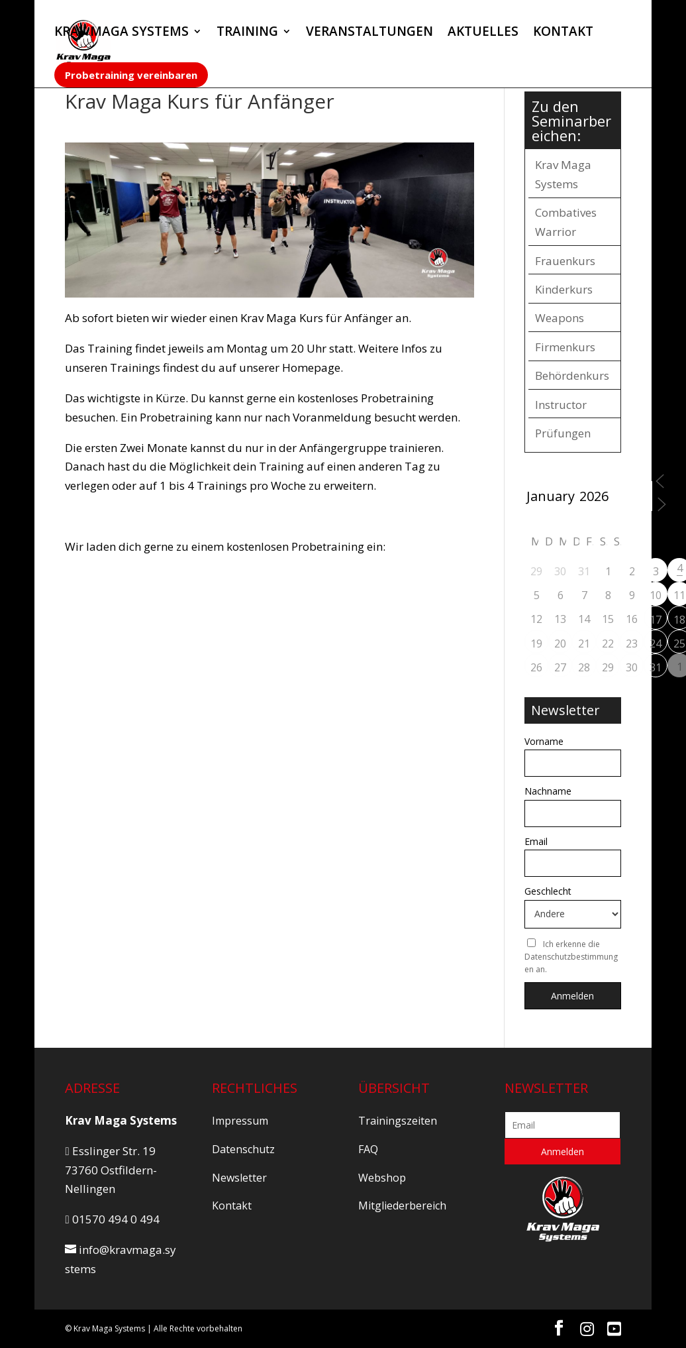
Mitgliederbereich (402, 1205)
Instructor (561, 404)
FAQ (368, 1149)
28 (584, 667)
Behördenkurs (572, 375)
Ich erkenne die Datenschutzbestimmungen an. (571, 956)
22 (608, 643)
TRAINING (247, 33)
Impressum (240, 1120)
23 (632, 643)
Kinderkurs (564, 289)
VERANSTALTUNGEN (369, 33)
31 (656, 667)
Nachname (547, 791)
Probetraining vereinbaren (131, 75)
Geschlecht (547, 891)
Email (536, 841)
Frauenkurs (565, 260)
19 (536, 643)
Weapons (559, 317)
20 (560, 643)
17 (656, 619)
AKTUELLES (483, 33)
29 (608, 667)
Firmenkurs (565, 347)
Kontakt (232, 1205)
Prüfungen (563, 433)
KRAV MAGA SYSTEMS (121, 33)
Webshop (382, 1177)
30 (632, 667)
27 (560, 667)
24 (656, 643)
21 (584, 643)
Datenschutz (243, 1149)
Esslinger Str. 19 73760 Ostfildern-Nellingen (111, 1170)
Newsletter (239, 1177)
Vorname (544, 741)
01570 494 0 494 (112, 1219)
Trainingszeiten (397, 1120)
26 (536, 667)
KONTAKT (563, 33)
